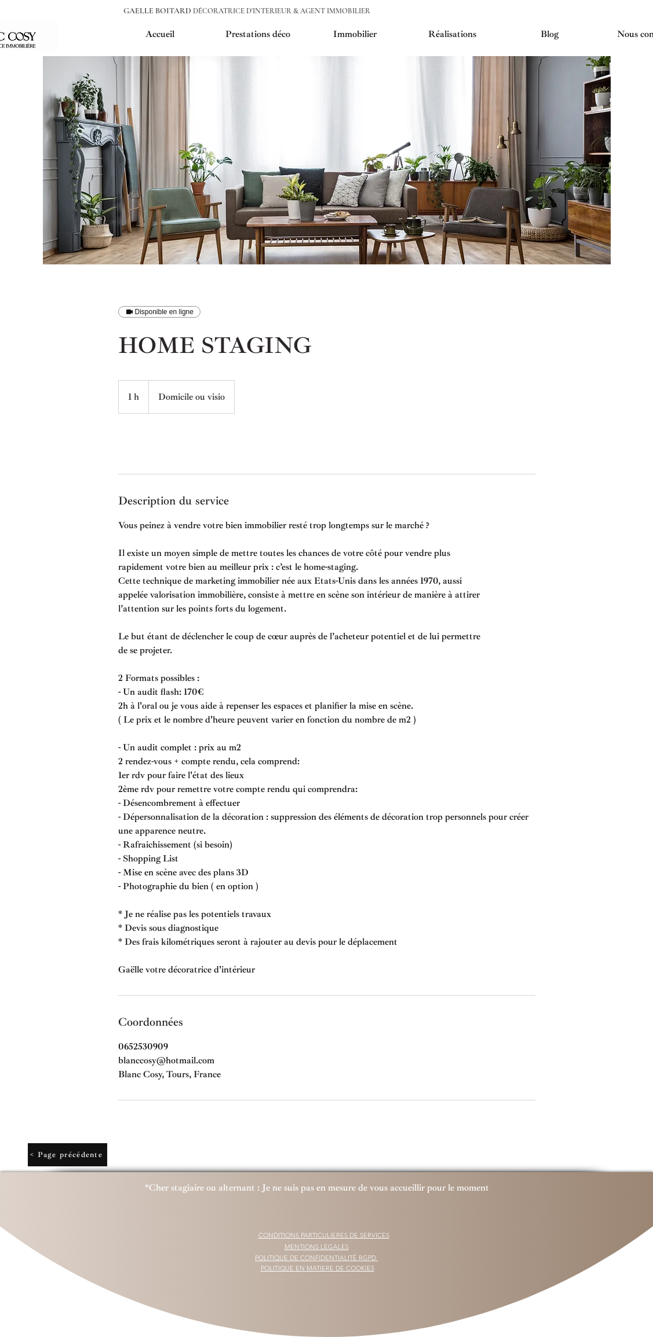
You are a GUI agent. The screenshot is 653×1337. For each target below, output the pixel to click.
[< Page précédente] (67, 1154)
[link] (156, 443)
